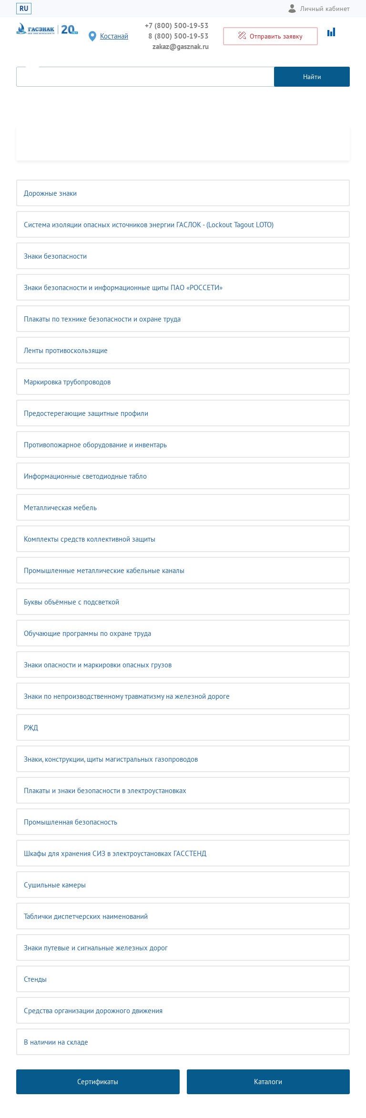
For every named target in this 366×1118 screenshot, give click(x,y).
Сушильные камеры (55, 884)
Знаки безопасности (55, 256)
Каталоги (268, 1081)
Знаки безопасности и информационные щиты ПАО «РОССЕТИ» (123, 287)
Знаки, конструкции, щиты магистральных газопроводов (111, 759)
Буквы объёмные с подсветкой (71, 601)
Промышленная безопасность (70, 821)
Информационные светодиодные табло (85, 476)
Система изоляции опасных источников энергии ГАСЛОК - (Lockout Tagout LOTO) (149, 224)
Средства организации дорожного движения (93, 1010)
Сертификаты (97, 1081)
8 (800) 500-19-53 (178, 35)
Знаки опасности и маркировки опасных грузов (98, 664)
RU (24, 8)
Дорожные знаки (50, 193)
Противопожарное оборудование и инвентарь (95, 444)
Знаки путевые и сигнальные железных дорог (96, 947)
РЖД (31, 727)
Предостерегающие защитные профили (86, 413)
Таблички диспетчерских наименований (86, 916)
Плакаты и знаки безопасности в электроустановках (105, 790)
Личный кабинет (319, 8)
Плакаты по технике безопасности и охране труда (102, 318)
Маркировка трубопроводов (67, 381)
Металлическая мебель (60, 507)
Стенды (35, 979)
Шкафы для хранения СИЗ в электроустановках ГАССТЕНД (115, 853)
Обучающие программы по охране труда (87, 633)
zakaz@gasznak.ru (180, 46)
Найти (312, 76)
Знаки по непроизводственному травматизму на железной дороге (127, 696)
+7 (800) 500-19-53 (177, 25)
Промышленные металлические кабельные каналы (104, 570)
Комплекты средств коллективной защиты (89, 539)
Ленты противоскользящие (66, 350)
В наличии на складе (56, 1042)
